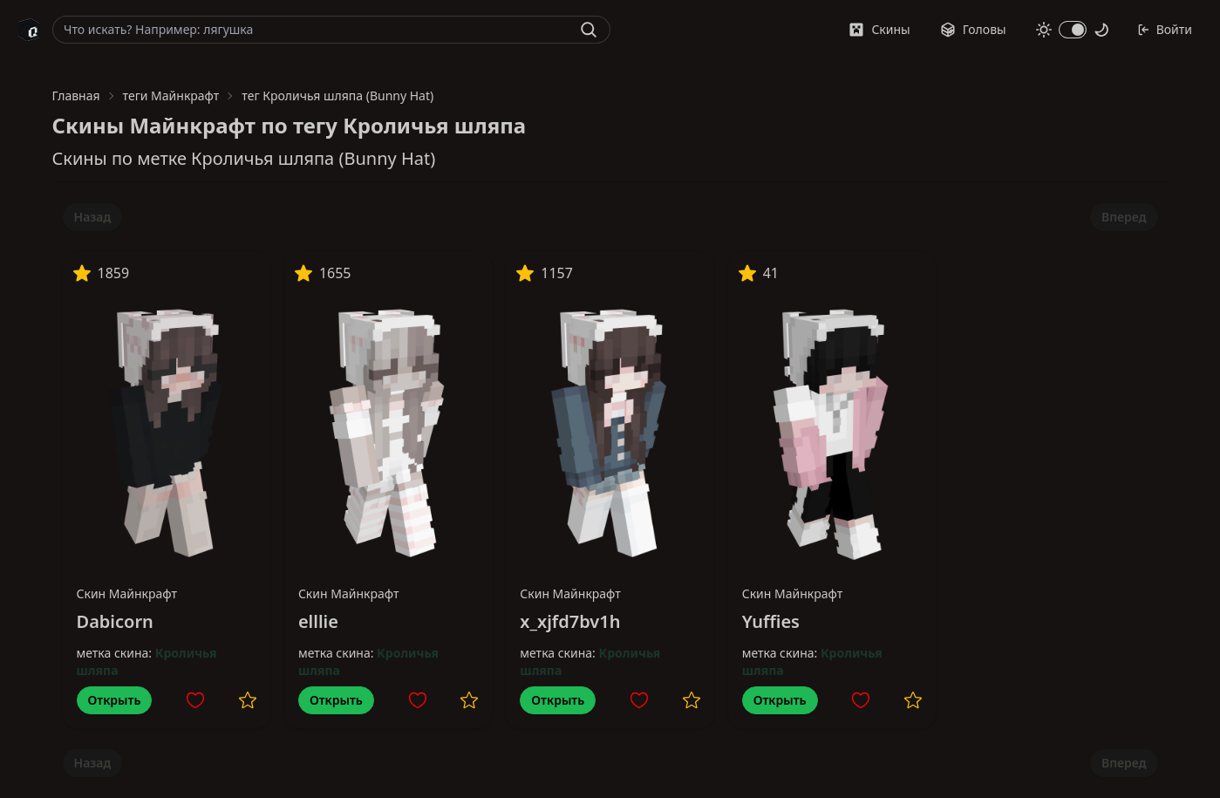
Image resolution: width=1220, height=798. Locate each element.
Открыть (114, 700)
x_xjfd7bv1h (570, 621)
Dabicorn (115, 621)
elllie (318, 621)
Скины (879, 29)
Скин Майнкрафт (127, 593)
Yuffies (771, 621)
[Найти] (588, 29)
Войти (1164, 29)
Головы (973, 29)
